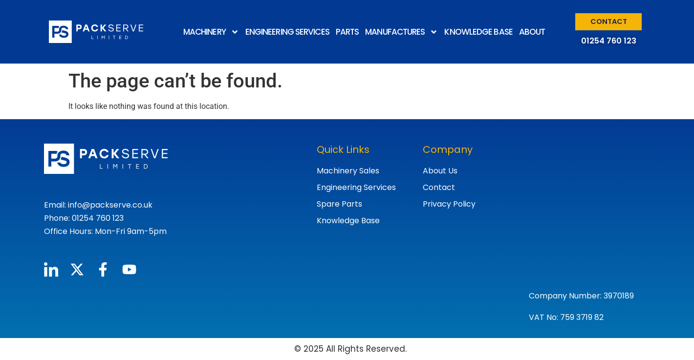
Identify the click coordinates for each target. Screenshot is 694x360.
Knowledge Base (348, 220)
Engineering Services (356, 187)
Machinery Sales (348, 170)
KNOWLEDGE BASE (478, 32)
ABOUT (532, 32)
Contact (439, 187)
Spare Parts (339, 204)
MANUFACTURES (401, 32)
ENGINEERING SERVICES (287, 32)
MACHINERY (211, 32)
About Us (440, 170)
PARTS (347, 32)
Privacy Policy (449, 204)
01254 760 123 (608, 40)
